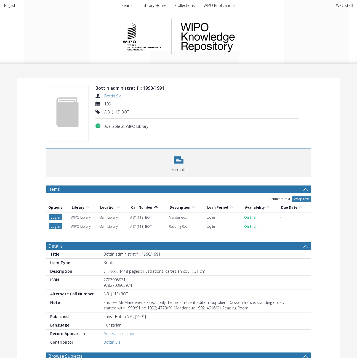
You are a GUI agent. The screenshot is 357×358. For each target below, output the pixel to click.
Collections (185, 5)
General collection (119, 333)
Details (55, 246)
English (10, 5)
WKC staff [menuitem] (344, 5)
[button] (178, 162)
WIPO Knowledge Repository (230, 36)
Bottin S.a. (113, 96)
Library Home (154, 5)
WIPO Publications (220, 5)
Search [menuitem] (127, 5)
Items (54, 189)
